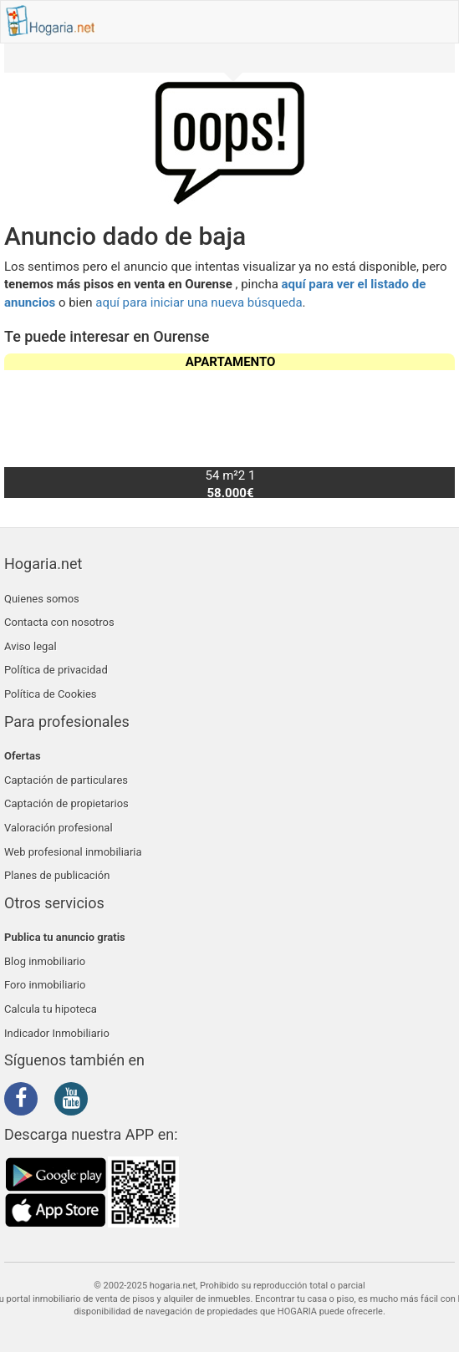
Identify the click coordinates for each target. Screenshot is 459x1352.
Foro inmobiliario (44, 984)
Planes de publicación (57, 875)
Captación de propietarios (66, 803)
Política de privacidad (56, 669)
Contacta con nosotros (59, 622)
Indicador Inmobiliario (57, 1033)
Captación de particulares (66, 780)
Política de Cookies (50, 694)
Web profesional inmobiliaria (73, 852)
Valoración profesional (58, 827)
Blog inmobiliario (44, 961)
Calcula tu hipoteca (50, 1009)
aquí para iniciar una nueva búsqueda (198, 302)
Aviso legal (30, 646)
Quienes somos (41, 598)
